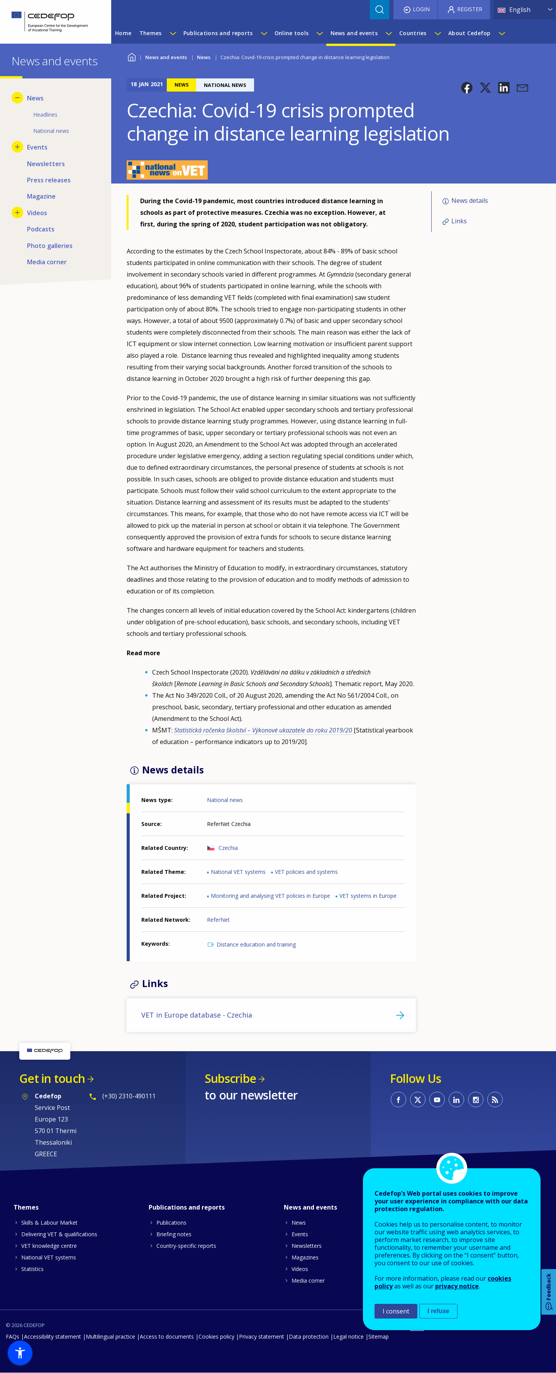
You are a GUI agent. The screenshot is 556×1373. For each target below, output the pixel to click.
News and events (166, 57)
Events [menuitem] (37, 147)
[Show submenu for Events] (17, 147)
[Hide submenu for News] (17, 98)
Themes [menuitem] (150, 33)
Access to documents (167, 1336)
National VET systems (238, 871)
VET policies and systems (306, 871)
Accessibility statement (52, 1336)
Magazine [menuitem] (41, 196)
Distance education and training (256, 944)
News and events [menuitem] (354, 33)
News (203, 57)
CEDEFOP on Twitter (417, 1099)
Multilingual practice (110, 1336)
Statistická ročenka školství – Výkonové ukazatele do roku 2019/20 (264, 730)
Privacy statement (261, 1336)
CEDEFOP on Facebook (398, 1099)
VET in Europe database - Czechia (196, 1015)
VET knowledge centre (49, 1245)
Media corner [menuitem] (47, 262)
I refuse (438, 1311)
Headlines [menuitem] (45, 114)
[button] (467, 87)
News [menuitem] (35, 98)
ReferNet (218, 919)
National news (225, 800)
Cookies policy (216, 1336)
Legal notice (348, 1336)
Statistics (32, 1269)
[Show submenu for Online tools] (319, 33)
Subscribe (230, 1078)
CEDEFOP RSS (495, 1099)
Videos (300, 1269)
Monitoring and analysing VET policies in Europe (270, 895)
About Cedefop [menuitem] (469, 33)
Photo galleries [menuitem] (50, 245)
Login (421, 9)
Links (459, 221)
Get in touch (52, 1078)
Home (131, 56)
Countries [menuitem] (413, 33)
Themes (26, 1207)
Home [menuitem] (123, 33)
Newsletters (307, 1245)
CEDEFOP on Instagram (475, 1099)
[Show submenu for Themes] (173, 33)
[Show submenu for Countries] (437, 33)
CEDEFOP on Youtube (437, 1099)
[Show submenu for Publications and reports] (264, 33)
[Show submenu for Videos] (17, 212)
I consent (396, 1311)
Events (300, 1234)
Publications (171, 1222)
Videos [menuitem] (37, 213)
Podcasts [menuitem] (40, 229)
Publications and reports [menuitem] (218, 33)
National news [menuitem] (51, 130)
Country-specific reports (186, 1245)
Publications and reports (187, 1207)
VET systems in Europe (368, 895)
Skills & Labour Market (49, 1222)
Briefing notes (174, 1234)
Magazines (305, 1257)
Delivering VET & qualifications (59, 1234)
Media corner (308, 1280)
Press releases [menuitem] (49, 180)
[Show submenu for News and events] (388, 33)
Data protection (309, 1336)
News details (469, 200)
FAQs (12, 1336)
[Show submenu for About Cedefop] (502, 33)
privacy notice (457, 1286)
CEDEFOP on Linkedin (456, 1099)
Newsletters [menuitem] (46, 164)
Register (469, 9)
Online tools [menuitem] (292, 33)
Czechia (228, 847)
